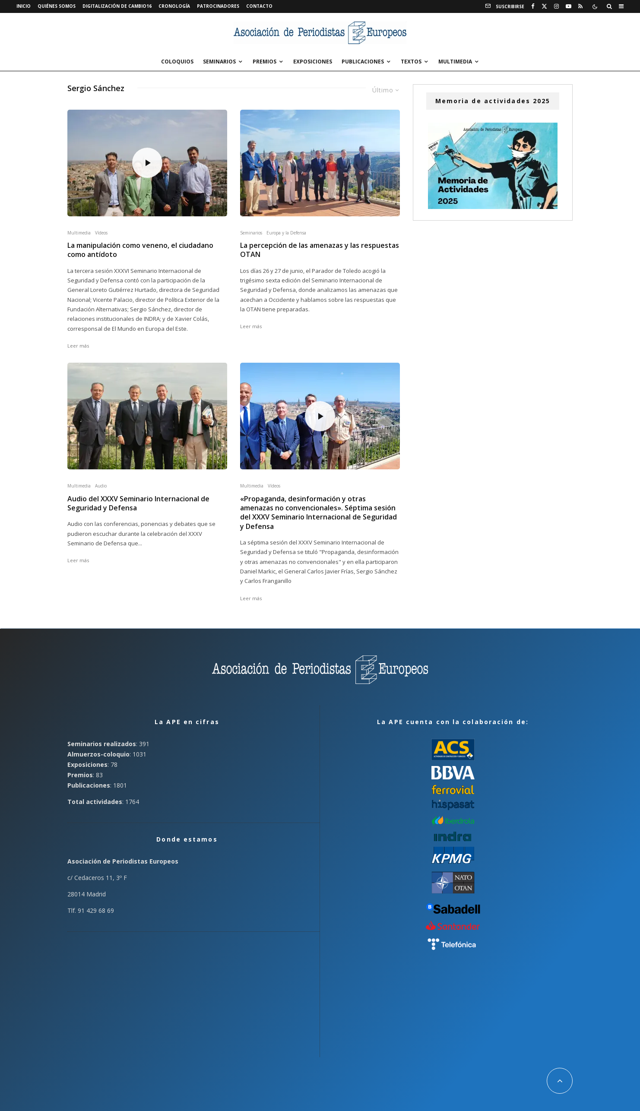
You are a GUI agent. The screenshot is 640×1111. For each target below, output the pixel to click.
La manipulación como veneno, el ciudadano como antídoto (140, 250)
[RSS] (580, 6)
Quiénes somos (57, 6)
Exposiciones (312, 61)
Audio (101, 486)
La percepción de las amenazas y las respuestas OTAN (319, 250)
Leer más (78, 345)
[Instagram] (556, 6)
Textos (411, 61)
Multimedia (455, 61)
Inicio (23, 6)
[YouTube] (568, 6)
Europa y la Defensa (286, 233)
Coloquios (177, 61)
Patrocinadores (218, 6)
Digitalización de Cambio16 (117, 6)
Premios (264, 61)
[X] (544, 6)
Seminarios (219, 61)
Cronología (174, 6)
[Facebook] (533, 6)
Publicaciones (363, 61)
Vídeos (101, 233)
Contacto (259, 6)
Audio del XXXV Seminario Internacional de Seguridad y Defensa (138, 503)
